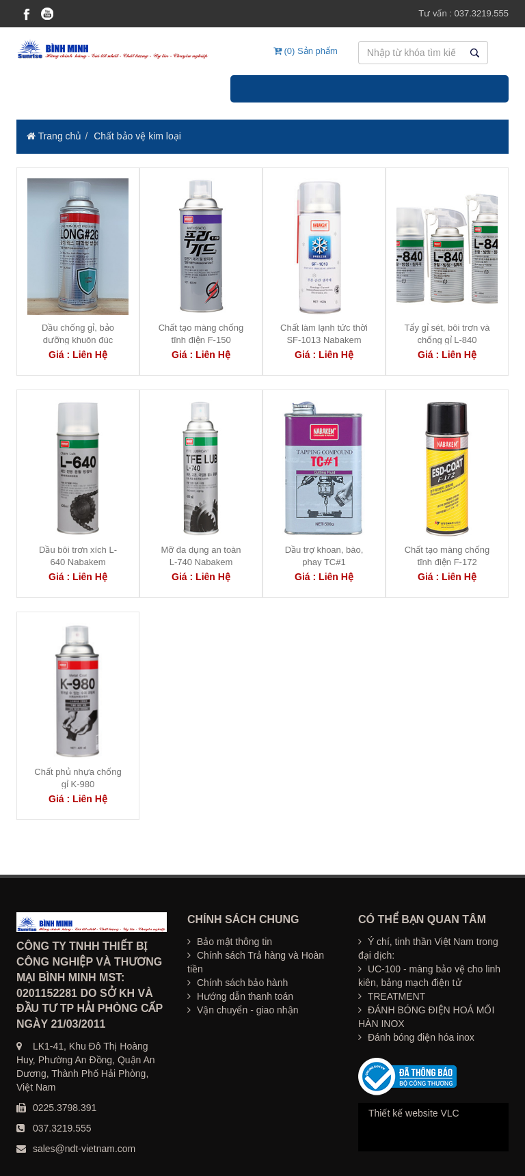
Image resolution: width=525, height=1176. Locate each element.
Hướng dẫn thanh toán (240, 996)
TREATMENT (391, 996)
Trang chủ (54, 136)
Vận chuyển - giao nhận (242, 1009)
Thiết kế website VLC (413, 1113)
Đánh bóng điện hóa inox (416, 1037)
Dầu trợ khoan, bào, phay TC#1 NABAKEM (324, 562)
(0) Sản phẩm (305, 51)
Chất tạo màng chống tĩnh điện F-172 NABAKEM (447, 562)
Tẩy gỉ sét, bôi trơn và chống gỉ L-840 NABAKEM (447, 340)
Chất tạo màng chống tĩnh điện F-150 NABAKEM (201, 340)
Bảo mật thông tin (229, 941)
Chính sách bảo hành (237, 982)
